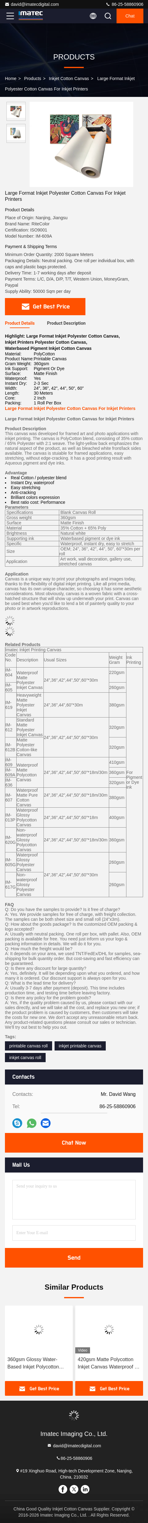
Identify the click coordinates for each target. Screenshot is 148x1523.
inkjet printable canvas (80, 1045)
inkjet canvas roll (25, 1057)
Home (10, 78)
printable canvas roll (28, 1045)
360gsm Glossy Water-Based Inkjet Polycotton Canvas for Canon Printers (36, 1364)
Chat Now (74, 1143)
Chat (130, 15)
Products (32, 78)
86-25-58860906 (124, 4)
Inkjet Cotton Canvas (69, 78)
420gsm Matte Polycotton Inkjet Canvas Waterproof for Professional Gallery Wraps (109, 1364)
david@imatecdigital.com (32, 4)
